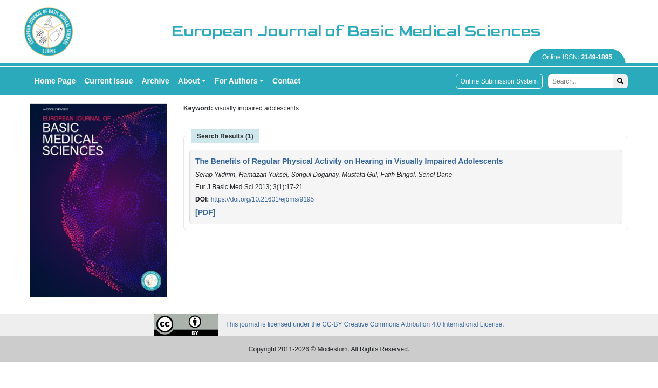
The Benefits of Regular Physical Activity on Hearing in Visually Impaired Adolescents (349, 161)
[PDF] (205, 212)
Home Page (55, 81)
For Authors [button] (236, 81)
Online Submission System (499, 81)
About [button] (189, 81)
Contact (286, 81)
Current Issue (108, 81)
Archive (155, 81)
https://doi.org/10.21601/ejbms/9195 (262, 199)
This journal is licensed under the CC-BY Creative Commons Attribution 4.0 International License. (329, 325)
